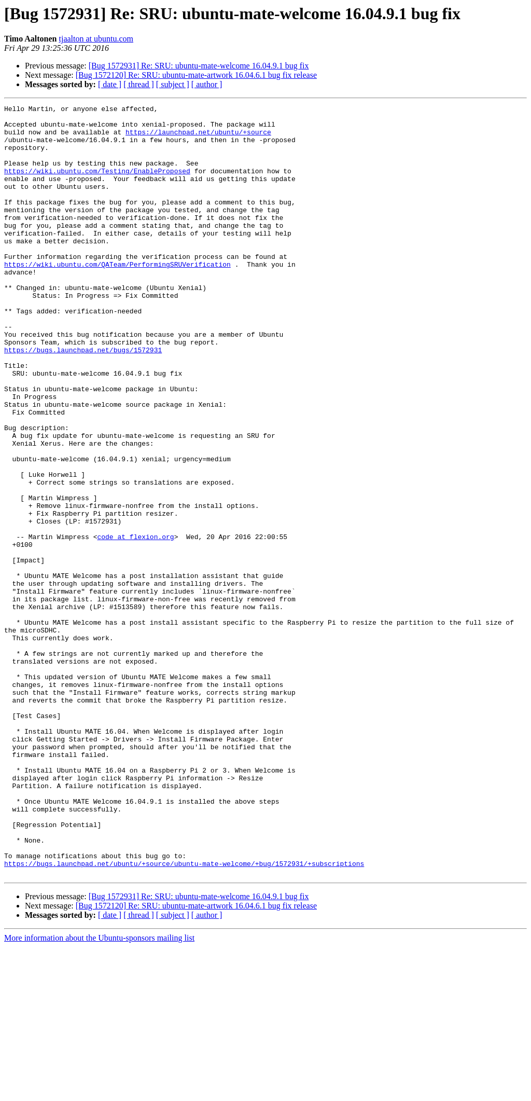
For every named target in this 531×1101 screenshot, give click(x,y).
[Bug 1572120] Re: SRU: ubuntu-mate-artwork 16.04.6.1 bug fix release (196, 75)
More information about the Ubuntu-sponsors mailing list (99, 1092)
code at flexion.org (135, 623)
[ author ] (206, 84)
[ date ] (109, 84)
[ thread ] (138, 84)
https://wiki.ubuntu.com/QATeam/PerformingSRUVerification (117, 296)
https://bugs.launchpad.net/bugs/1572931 (83, 399)
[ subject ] (172, 84)
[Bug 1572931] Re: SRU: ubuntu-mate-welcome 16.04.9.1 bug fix (199, 65)
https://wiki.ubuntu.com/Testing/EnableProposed (97, 184)
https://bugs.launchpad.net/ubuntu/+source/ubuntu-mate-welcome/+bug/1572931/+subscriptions (184, 1016)
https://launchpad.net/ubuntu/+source (198, 138)
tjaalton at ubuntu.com (96, 38)
